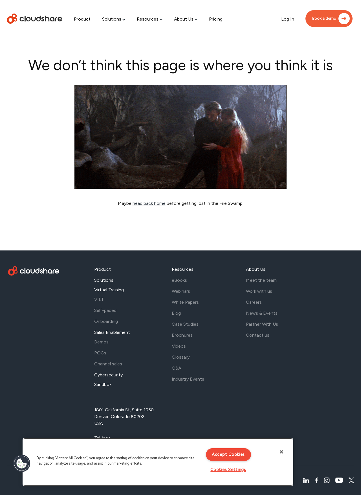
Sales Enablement (112, 332)
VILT (99, 299)
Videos (179, 346)
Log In (287, 19)
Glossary (181, 357)
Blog (176, 313)
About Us (183, 19)
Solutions (111, 19)
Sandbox (103, 384)
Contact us (257, 335)
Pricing (216, 19)
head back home (149, 203)
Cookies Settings (228, 469)
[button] (22, 463)
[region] (158, 462)
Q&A (176, 368)
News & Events (262, 313)
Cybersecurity (108, 375)
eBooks (179, 280)
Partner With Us (262, 324)
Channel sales (108, 364)
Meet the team (261, 280)
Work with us (259, 291)
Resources (148, 19)
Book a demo (324, 18)
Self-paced (105, 310)
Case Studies (185, 324)
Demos (101, 342)
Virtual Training (109, 289)
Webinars (181, 291)
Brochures (182, 335)
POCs (100, 353)
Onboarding (106, 321)
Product (82, 19)
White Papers (185, 302)
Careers (254, 302)
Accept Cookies (228, 454)
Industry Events (188, 379)
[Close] (281, 452)
